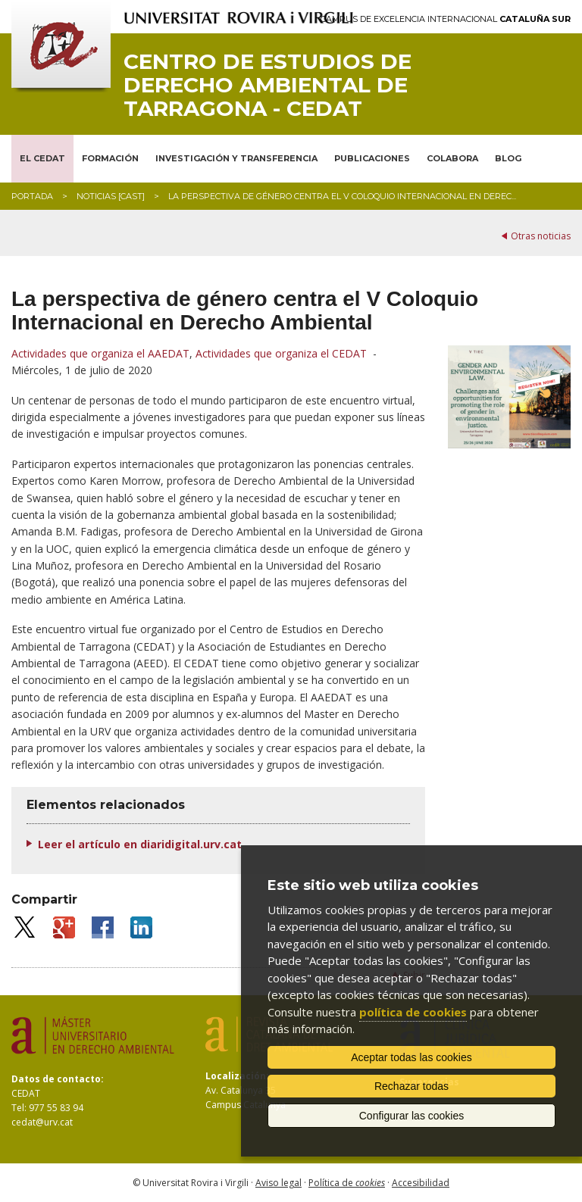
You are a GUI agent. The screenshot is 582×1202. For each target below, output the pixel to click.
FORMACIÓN (110, 158)
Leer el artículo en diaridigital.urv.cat (140, 844)
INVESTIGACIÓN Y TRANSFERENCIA (236, 158)
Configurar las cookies (412, 1116)
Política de (346, 1182)
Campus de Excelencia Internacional (446, 19)
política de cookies (413, 1011)
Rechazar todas (411, 1086)
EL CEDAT (42, 158)
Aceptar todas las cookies (411, 1057)
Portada (32, 196)
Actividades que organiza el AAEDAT (100, 353)
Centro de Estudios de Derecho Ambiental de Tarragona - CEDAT (267, 85)
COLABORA (452, 158)
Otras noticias (541, 235)
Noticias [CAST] (111, 196)
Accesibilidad (420, 1182)
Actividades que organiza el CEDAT (281, 353)
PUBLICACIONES (372, 158)
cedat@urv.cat (42, 1122)
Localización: (237, 1075)
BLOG (508, 158)
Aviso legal (278, 1182)
